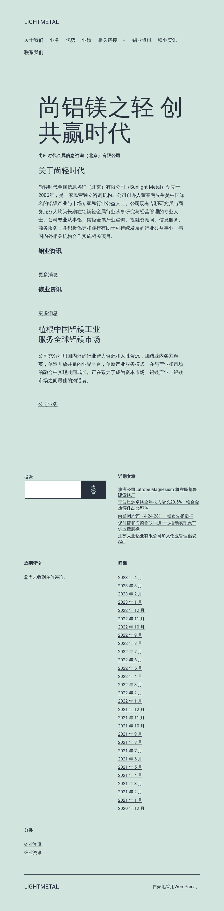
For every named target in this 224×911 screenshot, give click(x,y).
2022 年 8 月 (130, 643)
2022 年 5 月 (130, 668)
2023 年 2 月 (130, 593)
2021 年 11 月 (131, 717)
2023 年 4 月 (130, 577)
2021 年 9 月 (130, 734)
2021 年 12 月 (131, 709)
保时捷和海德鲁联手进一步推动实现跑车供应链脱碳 (157, 525)
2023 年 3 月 (130, 585)
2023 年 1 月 (130, 602)
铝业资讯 (142, 40)
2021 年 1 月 (130, 800)
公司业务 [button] (48, 404)
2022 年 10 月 (131, 626)
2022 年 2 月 (130, 692)
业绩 (86, 40)
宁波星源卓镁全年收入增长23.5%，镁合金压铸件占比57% (158, 504)
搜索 (28, 476)
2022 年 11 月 (131, 618)
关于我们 (33, 40)
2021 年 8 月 (130, 742)
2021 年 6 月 (130, 758)
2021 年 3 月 (130, 783)
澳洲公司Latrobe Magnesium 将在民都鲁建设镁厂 (157, 492)
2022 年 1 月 (130, 701)
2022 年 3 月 (130, 684)
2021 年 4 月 (130, 775)
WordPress (185, 886)
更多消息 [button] (48, 274)
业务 (54, 40)
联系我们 (33, 52)
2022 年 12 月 (131, 610)
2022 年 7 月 (130, 651)
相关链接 (107, 40)
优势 (71, 40)
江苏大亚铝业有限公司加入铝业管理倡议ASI (157, 538)
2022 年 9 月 (130, 635)
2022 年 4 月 (130, 676)
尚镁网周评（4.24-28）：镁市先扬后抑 (155, 515)
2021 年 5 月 (130, 767)
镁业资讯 (167, 40)
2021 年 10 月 (131, 725)
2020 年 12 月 (131, 808)
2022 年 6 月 (130, 659)
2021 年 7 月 (130, 750)
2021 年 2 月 (130, 791)
